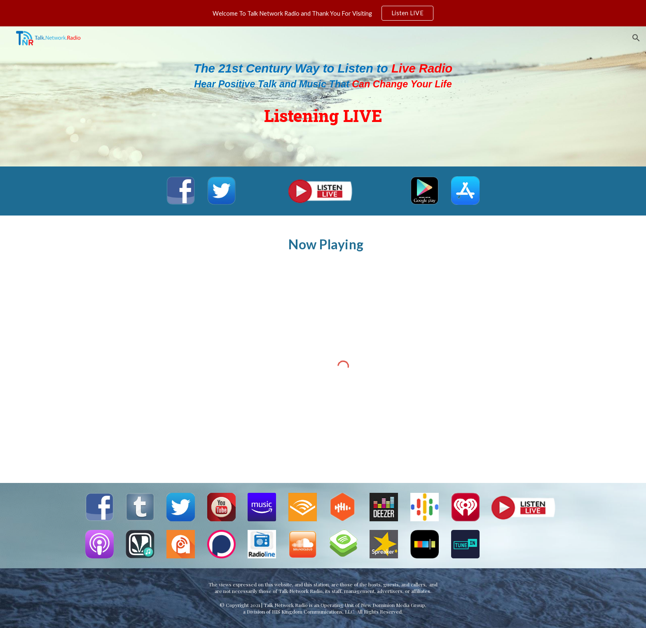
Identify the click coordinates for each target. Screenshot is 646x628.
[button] (636, 38)
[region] (323, 13)
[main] (323, 96)
